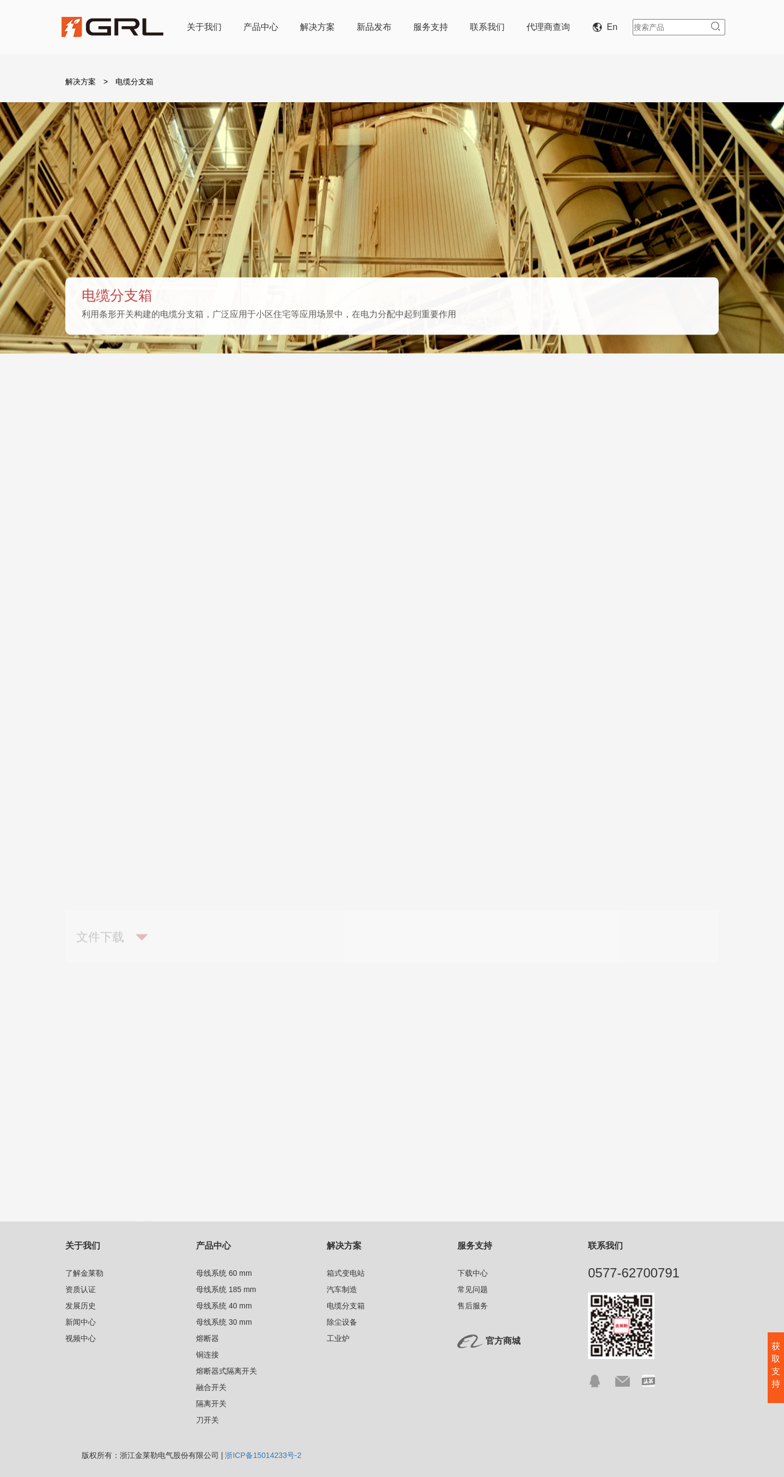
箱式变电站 (216, 397)
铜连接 (207, 1354)
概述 (111, 397)
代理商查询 (548, 27)
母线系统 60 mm (224, 1273)
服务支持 (430, 27)
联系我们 (487, 27)
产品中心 (260, 27)
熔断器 (207, 1338)
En (607, 27)
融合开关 (211, 1387)
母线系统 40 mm (224, 1305)
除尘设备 (563, 397)
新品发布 (374, 27)
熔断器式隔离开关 (226, 1371)
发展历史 (80, 1305)
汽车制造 (332, 397)
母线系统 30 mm (224, 1322)
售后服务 (472, 1305)
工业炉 (668, 397)
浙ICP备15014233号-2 (263, 1455)
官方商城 (503, 1341)
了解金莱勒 (84, 1273)
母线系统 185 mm (226, 1289)
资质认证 (80, 1289)
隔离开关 (211, 1403)
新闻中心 (80, 1322)
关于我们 (204, 27)
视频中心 (80, 1338)
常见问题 (472, 1289)
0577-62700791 (633, 1272)
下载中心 (472, 1273)
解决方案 (317, 27)
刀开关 (207, 1420)
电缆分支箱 (447, 397)
